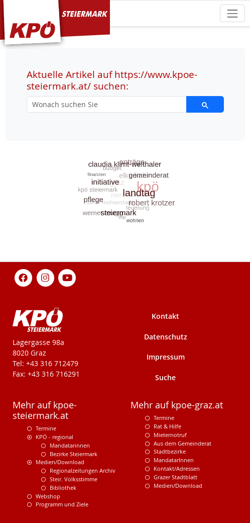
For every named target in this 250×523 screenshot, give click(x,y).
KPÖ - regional (54, 437)
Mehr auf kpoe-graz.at (177, 405)
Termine (46, 428)
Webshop (48, 496)
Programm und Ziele (62, 504)
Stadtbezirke (170, 451)
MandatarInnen (174, 460)
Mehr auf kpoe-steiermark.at (45, 410)
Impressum (166, 357)
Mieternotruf (170, 435)
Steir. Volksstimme (73, 479)
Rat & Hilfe (167, 426)
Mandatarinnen (70, 445)
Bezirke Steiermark (73, 454)
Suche (165, 377)
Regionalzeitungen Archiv (82, 470)
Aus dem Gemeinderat (182, 443)
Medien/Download (60, 462)
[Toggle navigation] (232, 13)
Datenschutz (165, 336)
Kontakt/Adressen (177, 468)
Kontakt (165, 316)
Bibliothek (63, 487)
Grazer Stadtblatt (175, 477)
